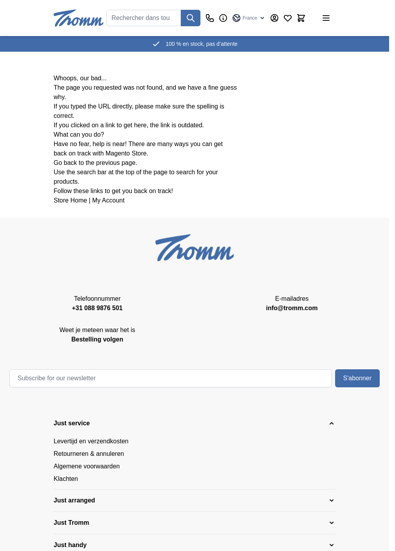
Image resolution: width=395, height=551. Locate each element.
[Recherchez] (190, 18)
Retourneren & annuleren (89, 453)
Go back (65, 162)
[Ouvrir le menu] (326, 18)
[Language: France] (248, 18)
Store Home (70, 200)
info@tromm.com (291, 308)
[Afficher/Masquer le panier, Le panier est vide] (301, 18)
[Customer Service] (210, 18)
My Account (108, 200)
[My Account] (274, 18)
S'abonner (357, 378)
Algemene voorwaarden (87, 466)
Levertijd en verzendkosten (91, 441)
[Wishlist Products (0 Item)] (287, 18)
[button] (194, 423)
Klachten (66, 478)
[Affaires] (223, 18)
